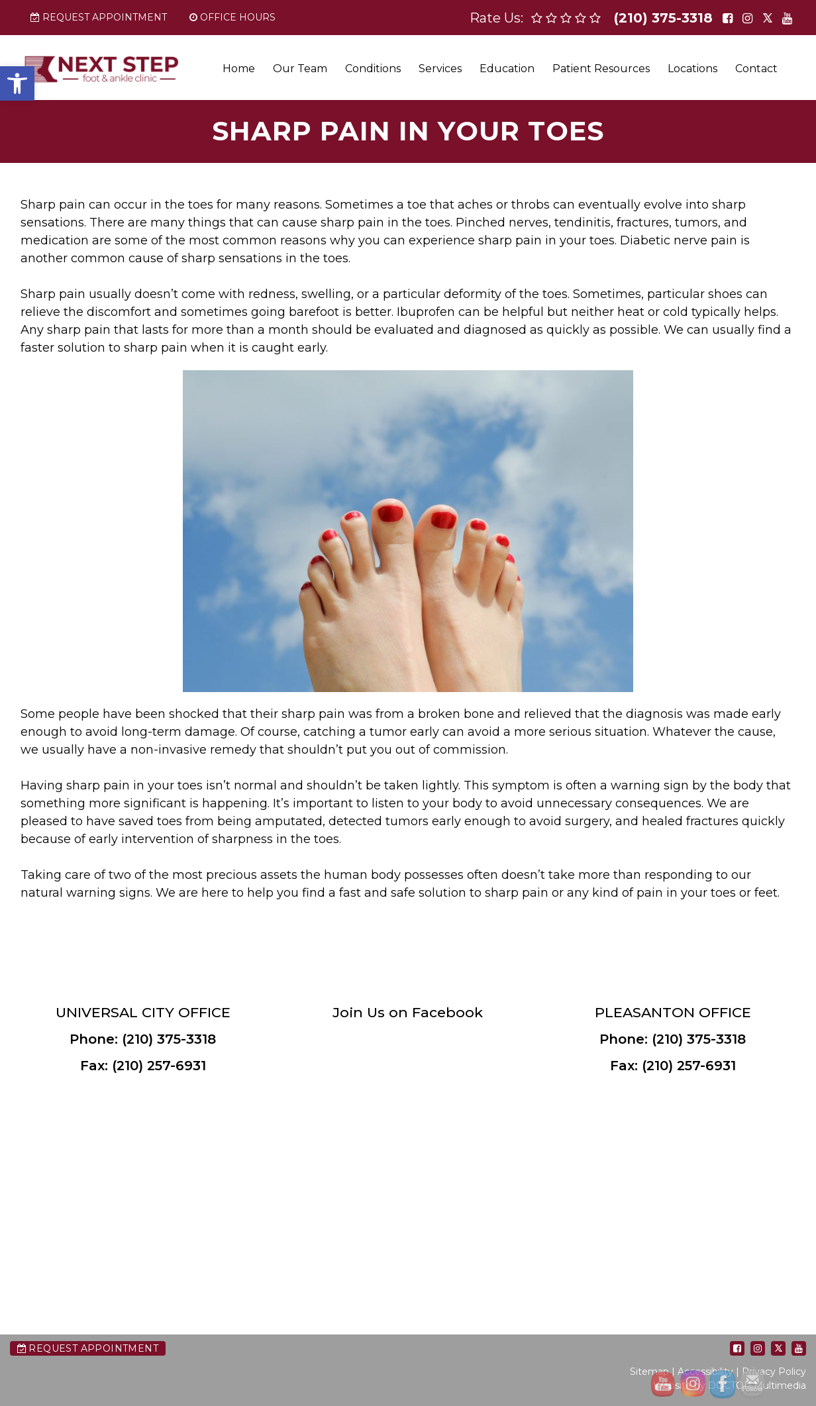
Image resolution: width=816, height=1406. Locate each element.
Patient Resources (601, 68)
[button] (17, 83)
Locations (692, 68)
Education (507, 68)
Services (440, 68)
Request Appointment (98, 17)
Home (239, 68)
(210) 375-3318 (663, 18)
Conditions (373, 68)
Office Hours (232, 17)
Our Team (300, 68)
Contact (756, 68)
